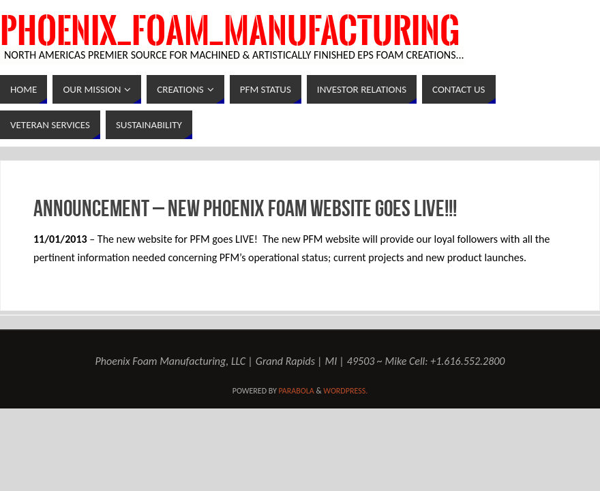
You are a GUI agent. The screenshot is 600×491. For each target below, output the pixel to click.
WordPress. (345, 391)
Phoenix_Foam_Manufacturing (230, 31)
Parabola (296, 391)
